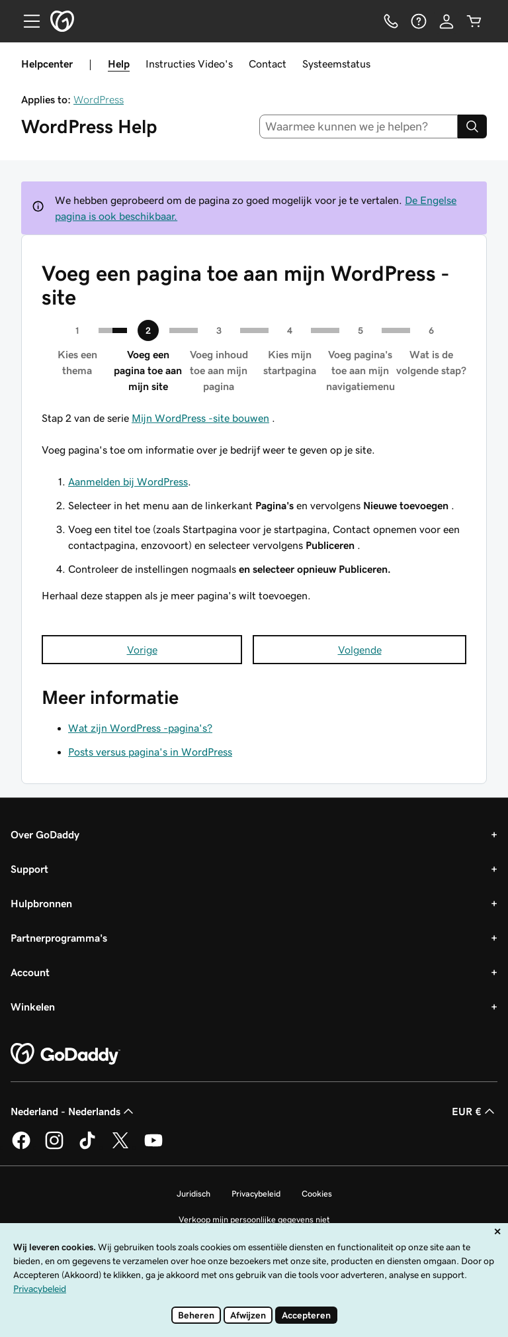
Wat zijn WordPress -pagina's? (140, 727)
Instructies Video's (189, 63)
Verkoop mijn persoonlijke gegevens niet (254, 1219)
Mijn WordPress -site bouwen (200, 418)
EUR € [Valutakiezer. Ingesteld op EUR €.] (474, 1111)
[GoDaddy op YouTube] (153, 1147)
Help (119, 63)
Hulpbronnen (41, 903)
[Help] (418, 21)
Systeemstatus (336, 63)
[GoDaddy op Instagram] (54, 1147)
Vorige (142, 649)
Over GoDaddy (45, 834)
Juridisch (193, 1193)
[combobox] (358, 126)
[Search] (472, 126)
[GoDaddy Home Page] (65, 1054)
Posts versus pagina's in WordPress (150, 751)
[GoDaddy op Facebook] (21, 1147)
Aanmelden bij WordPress (128, 481)
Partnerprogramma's (59, 937)
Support (29, 869)
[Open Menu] (26, 21)
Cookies (317, 1193)
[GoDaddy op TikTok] (87, 1147)
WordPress (98, 99)
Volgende (360, 649)
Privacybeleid (256, 1193)
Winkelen (33, 1006)
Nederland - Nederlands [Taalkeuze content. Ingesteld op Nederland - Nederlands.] (73, 1111)
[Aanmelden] (446, 21)
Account (30, 972)
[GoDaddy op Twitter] (120, 1147)
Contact (267, 63)
